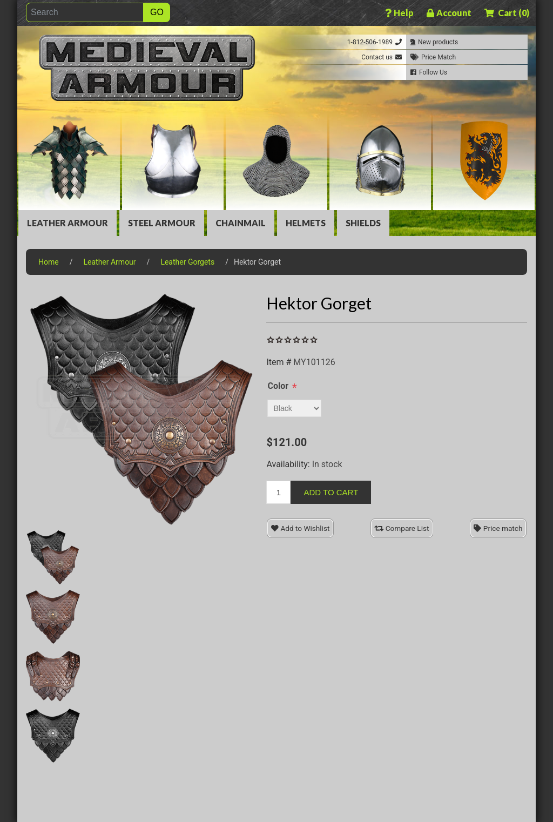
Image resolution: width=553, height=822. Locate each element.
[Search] (85, 12)
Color (277, 386)
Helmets (306, 223)
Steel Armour (161, 223)
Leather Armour (67, 223)
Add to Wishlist (300, 528)
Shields (363, 223)
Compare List (401, 528)
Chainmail (240, 223)
